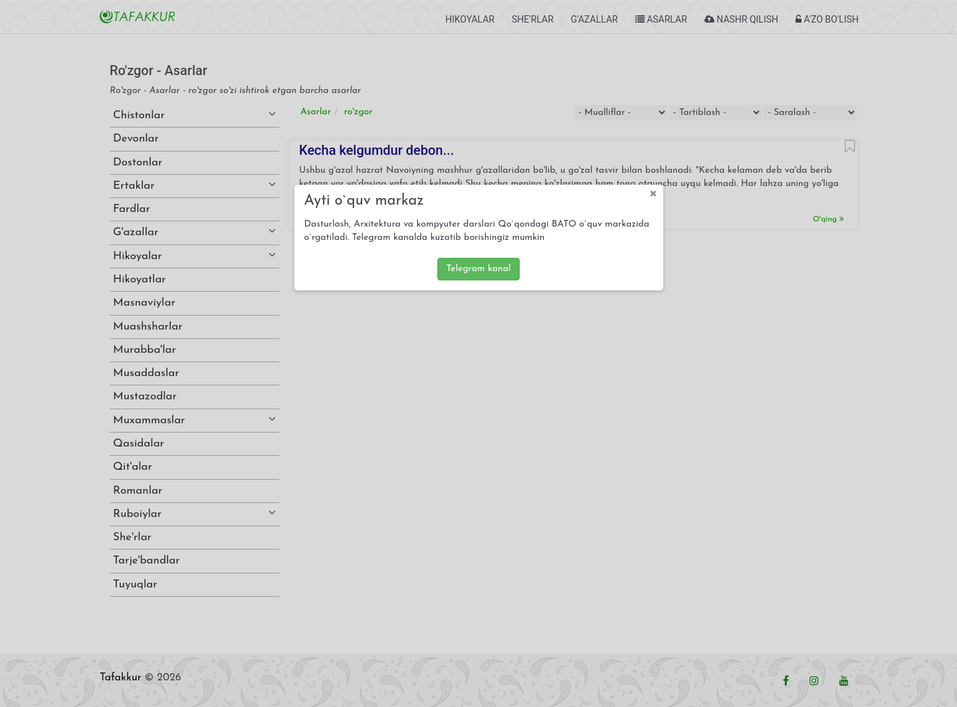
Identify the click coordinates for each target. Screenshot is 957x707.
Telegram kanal (478, 269)
